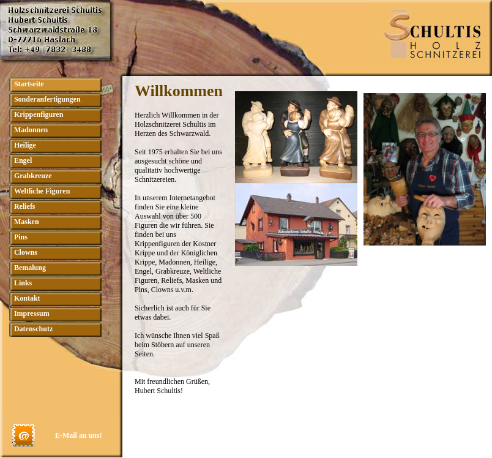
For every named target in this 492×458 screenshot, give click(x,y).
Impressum (32, 313)
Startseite (29, 84)
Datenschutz (33, 329)
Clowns (25, 252)
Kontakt (27, 298)
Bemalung (30, 267)
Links (23, 283)
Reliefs (24, 206)
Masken (26, 221)
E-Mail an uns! (78, 435)
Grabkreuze (33, 175)
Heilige (25, 145)
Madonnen (31, 130)
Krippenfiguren (38, 114)
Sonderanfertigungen (47, 99)
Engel (23, 160)
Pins (21, 237)
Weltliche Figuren (42, 191)
